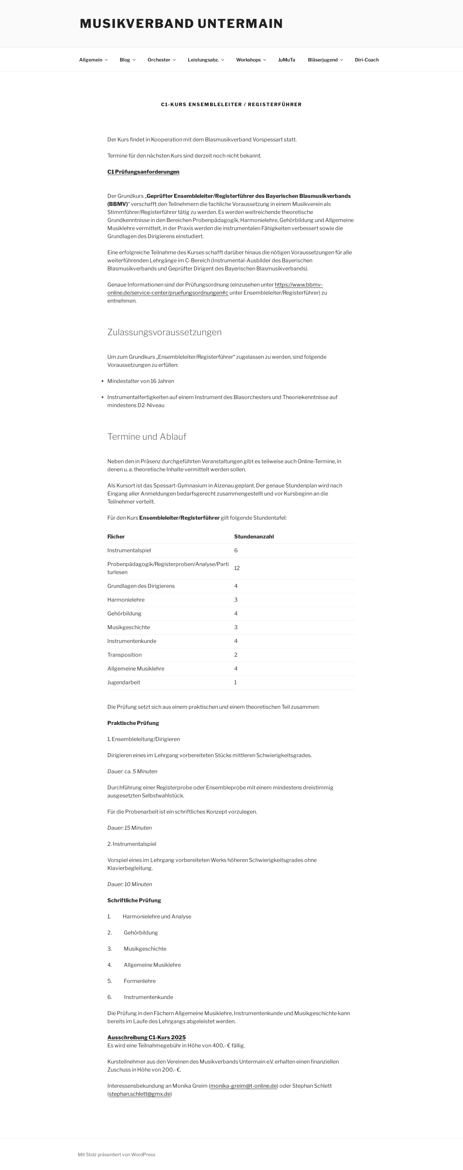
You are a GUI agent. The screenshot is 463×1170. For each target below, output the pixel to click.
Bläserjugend (326, 59)
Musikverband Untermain (182, 23)
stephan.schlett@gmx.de (139, 1094)
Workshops (251, 59)
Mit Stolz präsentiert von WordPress (116, 1154)
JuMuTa (286, 59)
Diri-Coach (367, 59)
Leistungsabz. (206, 59)
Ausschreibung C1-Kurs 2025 (146, 1037)
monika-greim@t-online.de (243, 1086)
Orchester (162, 59)
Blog (128, 59)
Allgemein (94, 59)
